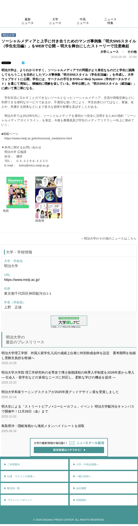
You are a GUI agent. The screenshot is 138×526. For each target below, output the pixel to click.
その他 (132, 51)
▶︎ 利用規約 (79, 500)
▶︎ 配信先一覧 (12, 488)
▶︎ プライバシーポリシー (18, 500)
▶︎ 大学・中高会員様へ (86, 464)
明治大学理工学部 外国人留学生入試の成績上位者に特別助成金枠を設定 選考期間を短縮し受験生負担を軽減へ (68, 355)
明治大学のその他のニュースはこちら (110, 238)
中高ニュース (83, 21)
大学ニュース (55, 21)
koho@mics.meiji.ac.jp (34, 165)
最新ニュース (27, 21)
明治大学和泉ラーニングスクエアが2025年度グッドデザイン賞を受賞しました (60, 392)
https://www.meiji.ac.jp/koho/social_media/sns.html (38, 138)
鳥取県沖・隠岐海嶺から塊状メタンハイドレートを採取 (42, 426)
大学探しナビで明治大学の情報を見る (69, 322)
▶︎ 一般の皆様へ (82, 476)
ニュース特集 (110, 21)
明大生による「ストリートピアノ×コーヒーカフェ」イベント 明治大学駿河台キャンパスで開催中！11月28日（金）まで (67, 409)
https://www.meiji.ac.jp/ (22, 280)
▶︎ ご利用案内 (12, 464)
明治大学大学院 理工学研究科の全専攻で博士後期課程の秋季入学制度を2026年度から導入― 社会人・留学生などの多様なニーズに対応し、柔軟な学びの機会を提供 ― (67, 375)
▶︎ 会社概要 (79, 488)
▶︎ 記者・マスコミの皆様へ (19, 476)
